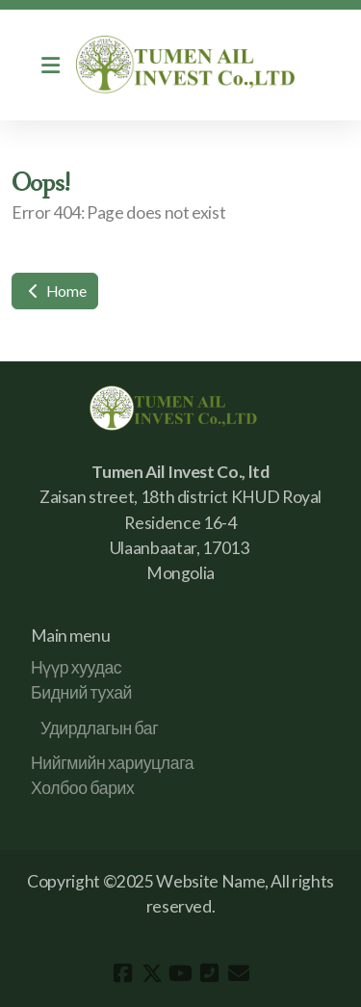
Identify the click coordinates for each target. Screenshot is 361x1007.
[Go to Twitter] (152, 973)
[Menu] (50, 65)
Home (55, 290)
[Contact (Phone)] (209, 973)
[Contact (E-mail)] (238, 973)
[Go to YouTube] (181, 973)
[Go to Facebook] (123, 973)
